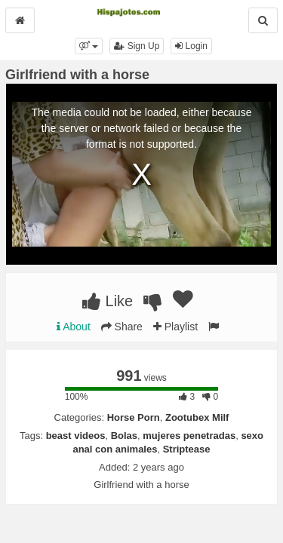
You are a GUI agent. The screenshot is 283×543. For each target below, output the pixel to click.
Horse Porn (133, 417)
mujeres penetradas (189, 435)
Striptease (187, 449)
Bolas (124, 435)
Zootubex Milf (197, 417)
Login (191, 46)
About (74, 327)
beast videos (76, 435)
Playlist (175, 327)
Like (107, 301)
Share (122, 327)
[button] (89, 46)
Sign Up (136, 46)
